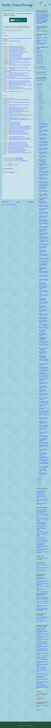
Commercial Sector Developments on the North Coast (41, 578)
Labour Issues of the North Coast (42, 591)
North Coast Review (17, 5)
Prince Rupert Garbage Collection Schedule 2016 (41, 523)
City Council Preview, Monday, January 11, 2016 (43, 474)
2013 (39, 481)
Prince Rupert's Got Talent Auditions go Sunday (43, 376)
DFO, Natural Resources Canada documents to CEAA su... (43, 364)
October (40, 105)
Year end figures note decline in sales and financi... (43, 307)
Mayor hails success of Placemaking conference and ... (44, 418)
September (41, 107)
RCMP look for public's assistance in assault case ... (43, 134)
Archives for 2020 (39, 57)
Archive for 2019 (39, 58)
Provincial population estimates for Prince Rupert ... (43, 156)
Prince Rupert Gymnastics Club (42, 648)
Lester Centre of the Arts (41, 618)
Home (18, 202)
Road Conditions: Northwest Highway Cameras (41, 512)
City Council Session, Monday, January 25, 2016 (43, 247)
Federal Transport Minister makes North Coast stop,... (43, 394)
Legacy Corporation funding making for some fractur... (44, 411)
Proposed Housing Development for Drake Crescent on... (43, 240)
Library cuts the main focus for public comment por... (44, 182)
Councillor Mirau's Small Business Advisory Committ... (43, 168)
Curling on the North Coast (41, 673)
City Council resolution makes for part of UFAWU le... (44, 345)
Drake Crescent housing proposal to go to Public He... (43, 149)
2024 (39, 85)
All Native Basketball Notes (41, 668)
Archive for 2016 (39, 63)
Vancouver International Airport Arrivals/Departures (42, 550)
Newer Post (5, 202)
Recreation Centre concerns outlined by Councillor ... (43, 391)
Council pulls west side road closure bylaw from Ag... (44, 185)
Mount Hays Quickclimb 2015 (41, 641)
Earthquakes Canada (40, 537)
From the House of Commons (41, 567)
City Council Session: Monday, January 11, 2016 (43, 470)
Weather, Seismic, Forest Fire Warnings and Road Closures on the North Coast (42, 609)
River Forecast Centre (40, 542)
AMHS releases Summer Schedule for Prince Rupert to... (43, 433)
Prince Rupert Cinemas (40, 620)
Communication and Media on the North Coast (42, 582)
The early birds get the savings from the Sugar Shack (43, 291)
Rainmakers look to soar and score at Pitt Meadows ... (43, 398)
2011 (39, 485)
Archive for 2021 (39, 55)
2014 (39, 479)
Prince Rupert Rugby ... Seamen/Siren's (40, 677)
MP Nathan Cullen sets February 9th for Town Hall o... (43, 295)
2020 (39, 93)
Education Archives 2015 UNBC (12, 165)
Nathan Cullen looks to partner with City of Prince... (43, 450)
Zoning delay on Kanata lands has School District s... (44, 360)
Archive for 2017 (39, 62)
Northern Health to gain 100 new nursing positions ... (44, 325)
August (40, 109)
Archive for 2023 (39, 52)
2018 (39, 96)
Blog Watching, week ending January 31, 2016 (44, 124)
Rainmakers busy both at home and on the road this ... (43, 280)
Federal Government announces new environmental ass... (43, 160)
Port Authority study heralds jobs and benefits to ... (44, 460)
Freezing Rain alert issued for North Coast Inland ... (44, 436)
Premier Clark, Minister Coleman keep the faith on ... (43, 276)
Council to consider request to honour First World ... (44, 467)
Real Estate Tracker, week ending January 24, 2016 (44, 259)
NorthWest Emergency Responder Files (40, 492)
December (41, 101)
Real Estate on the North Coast (42, 601)
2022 (39, 89)
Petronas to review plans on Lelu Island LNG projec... (44, 443)
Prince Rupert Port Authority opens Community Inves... (44, 405)
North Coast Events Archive (41, 68)
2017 (39, 98)
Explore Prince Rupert (40, 494)
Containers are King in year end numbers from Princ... (44, 217)
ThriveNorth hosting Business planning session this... (42, 299)
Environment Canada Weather (42, 532)
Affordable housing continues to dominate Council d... (43, 422)
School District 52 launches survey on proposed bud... (44, 145)
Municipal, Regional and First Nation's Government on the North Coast (41, 594)
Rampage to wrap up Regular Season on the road (43, 383)
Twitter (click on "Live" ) (40, 80)
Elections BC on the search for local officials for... (44, 342)
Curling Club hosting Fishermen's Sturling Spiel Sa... (43, 268)
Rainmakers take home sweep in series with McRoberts (43, 439)
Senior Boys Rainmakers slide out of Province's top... (43, 303)
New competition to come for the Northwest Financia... (43, 209)
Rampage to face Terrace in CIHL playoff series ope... (44, 327)
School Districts (39, 559)
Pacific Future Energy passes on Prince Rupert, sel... (44, 414)
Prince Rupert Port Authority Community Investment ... (44, 402)
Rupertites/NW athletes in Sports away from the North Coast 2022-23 (42, 687)
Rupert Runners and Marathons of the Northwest (42, 682)
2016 (39, 100)
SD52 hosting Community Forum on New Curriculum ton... (43, 348)
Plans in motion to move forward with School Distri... (43, 153)
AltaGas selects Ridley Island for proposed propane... (43, 310)
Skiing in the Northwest (40, 667)
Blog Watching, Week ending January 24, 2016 (44, 261)
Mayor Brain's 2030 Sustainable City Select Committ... (43, 175)
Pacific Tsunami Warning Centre (42, 540)
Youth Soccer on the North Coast (42, 655)
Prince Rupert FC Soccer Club (42, 674)
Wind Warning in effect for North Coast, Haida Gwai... (43, 234)
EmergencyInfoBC (39, 531)
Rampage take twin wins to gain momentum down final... (44, 446)
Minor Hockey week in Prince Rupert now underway (43, 334)
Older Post (31, 202)
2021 (39, 91)
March (40, 118)
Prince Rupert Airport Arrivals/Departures (40, 544)
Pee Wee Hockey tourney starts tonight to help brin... (43, 264)
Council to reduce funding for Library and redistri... (43, 426)
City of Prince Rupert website (41, 513)
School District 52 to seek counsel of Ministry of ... (43, 368)
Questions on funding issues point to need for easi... (43, 178)
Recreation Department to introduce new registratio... (43, 198)
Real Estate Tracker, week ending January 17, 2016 (44, 370)
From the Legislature (40, 569)
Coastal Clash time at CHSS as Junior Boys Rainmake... (43, 387)
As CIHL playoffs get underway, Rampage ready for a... (43, 138)
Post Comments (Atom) (11, 204)
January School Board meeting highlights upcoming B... (43, 338)
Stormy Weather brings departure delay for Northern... (43, 287)
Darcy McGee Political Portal (41, 570)
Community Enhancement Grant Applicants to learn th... (44, 463)
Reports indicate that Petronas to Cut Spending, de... (42, 330)
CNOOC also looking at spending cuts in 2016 (43, 318)
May (40, 114)
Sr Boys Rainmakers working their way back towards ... (43, 164)
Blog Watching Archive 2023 (41, 74)
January (40, 121)
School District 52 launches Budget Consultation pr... (44, 227)
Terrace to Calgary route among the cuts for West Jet (43, 223)
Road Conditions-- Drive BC (41, 509)
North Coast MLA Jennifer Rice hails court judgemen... (43, 379)
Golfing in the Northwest (40, 684)
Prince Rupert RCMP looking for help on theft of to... (43, 191)
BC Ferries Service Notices (41, 525)
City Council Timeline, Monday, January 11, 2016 (43, 429)
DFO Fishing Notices (40, 526)
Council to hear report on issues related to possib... (44, 238)
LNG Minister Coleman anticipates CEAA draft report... (43, 195)
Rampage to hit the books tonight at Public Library (43, 206)
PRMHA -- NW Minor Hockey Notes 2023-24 (41, 637)
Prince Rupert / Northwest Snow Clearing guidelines (42, 43)
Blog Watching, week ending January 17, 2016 (44, 373)
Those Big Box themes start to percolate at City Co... (44, 142)
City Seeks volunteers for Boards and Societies (43, 220)
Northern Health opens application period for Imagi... (43, 202)
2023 (39, 87)
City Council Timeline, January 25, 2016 (43, 188)
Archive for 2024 (39, 50)
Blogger (31, 725)
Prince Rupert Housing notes (41, 498)
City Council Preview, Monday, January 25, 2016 (43, 251)
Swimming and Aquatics (40, 657)
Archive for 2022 (39, 53)
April (40, 116)
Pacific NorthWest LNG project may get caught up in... (43, 213)
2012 (39, 483)
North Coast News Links (40, 490)
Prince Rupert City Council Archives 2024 (41, 504)
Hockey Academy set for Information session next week (44, 314)
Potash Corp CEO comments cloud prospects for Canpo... (43, 283)
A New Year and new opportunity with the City (43, 457)
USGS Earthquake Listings (41, 538)
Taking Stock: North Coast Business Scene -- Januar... (43, 127)
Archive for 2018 (39, 60)
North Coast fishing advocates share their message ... (43, 453)
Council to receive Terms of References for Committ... (44, 244)
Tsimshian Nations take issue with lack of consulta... (43, 230)
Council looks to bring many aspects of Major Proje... (44, 172)
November (41, 103)
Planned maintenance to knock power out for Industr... (43, 352)
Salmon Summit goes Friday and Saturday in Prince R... (43, 321)
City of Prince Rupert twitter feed (42, 518)
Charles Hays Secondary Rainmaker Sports (41, 629)
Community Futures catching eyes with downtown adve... (42, 356)
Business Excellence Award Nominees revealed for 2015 (44, 131)
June (40, 112)
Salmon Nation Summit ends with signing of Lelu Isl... (44, 255)
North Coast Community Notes (42, 597)
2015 (39, 477)
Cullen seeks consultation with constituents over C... (43, 272)
